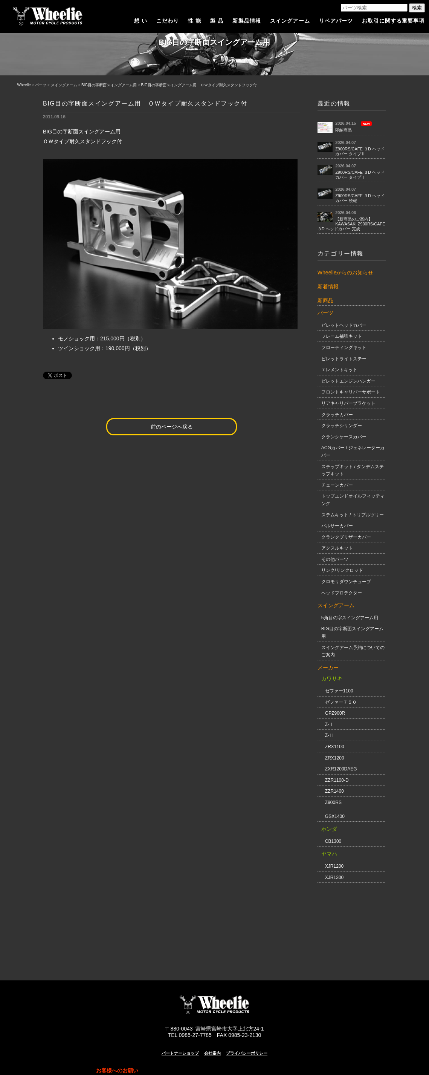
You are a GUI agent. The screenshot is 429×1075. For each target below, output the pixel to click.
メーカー (328, 668)
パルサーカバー (337, 525)
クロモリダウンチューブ (346, 581)
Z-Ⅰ (329, 724)
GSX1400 (335, 816)
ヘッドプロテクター (341, 593)
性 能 (194, 21)
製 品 (216, 21)
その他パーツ (334, 559)
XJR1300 (334, 877)
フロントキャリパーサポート (350, 392)
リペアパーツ (336, 21)
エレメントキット (339, 369)
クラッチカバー (337, 414)
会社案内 (212, 1053)
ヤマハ (329, 854)
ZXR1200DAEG (341, 769)
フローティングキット (343, 347)
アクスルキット (337, 548)
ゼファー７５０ (341, 702)
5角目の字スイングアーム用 (349, 617)
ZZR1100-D (337, 780)
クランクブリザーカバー (346, 537)
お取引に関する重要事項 (393, 21)
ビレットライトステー (343, 358)
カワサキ (331, 678)
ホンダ (329, 829)
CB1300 (333, 841)
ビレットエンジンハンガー (348, 381)
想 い (140, 21)
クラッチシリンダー (341, 425)
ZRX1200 (334, 758)
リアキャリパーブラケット (348, 403)
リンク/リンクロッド (342, 570)
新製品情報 (246, 21)
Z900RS (333, 802)
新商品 (325, 300)
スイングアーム (290, 21)
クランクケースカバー (343, 436)
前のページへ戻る (172, 427)
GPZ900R (335, 713)
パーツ (40, 85)
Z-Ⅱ (329, 735)
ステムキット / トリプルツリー (352, 515)
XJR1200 (334, 866)
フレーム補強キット (341, 336)
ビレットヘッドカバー (343, 325)
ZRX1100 (334, 746)
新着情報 (328, 286)
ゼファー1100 (339, 691)
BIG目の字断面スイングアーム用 (109, 85)
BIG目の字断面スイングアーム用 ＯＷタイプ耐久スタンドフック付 (199, 85)
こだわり (167, 21)
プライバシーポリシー (246, 1053)
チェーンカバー (337, 485)
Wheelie (24, 85)
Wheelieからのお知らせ (346, 273)
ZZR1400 (334, 791)
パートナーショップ (180, 1053)
